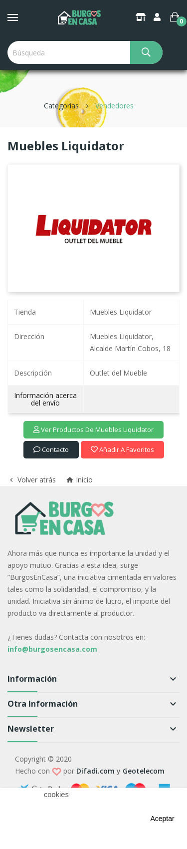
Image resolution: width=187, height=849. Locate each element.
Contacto (51, 449)
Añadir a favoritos (122, 449)
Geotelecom (144, 771)
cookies (56, 795)
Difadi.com (95, 771)
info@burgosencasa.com (52, 649)
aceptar (162, 819)
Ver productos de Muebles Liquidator (93, 429)
